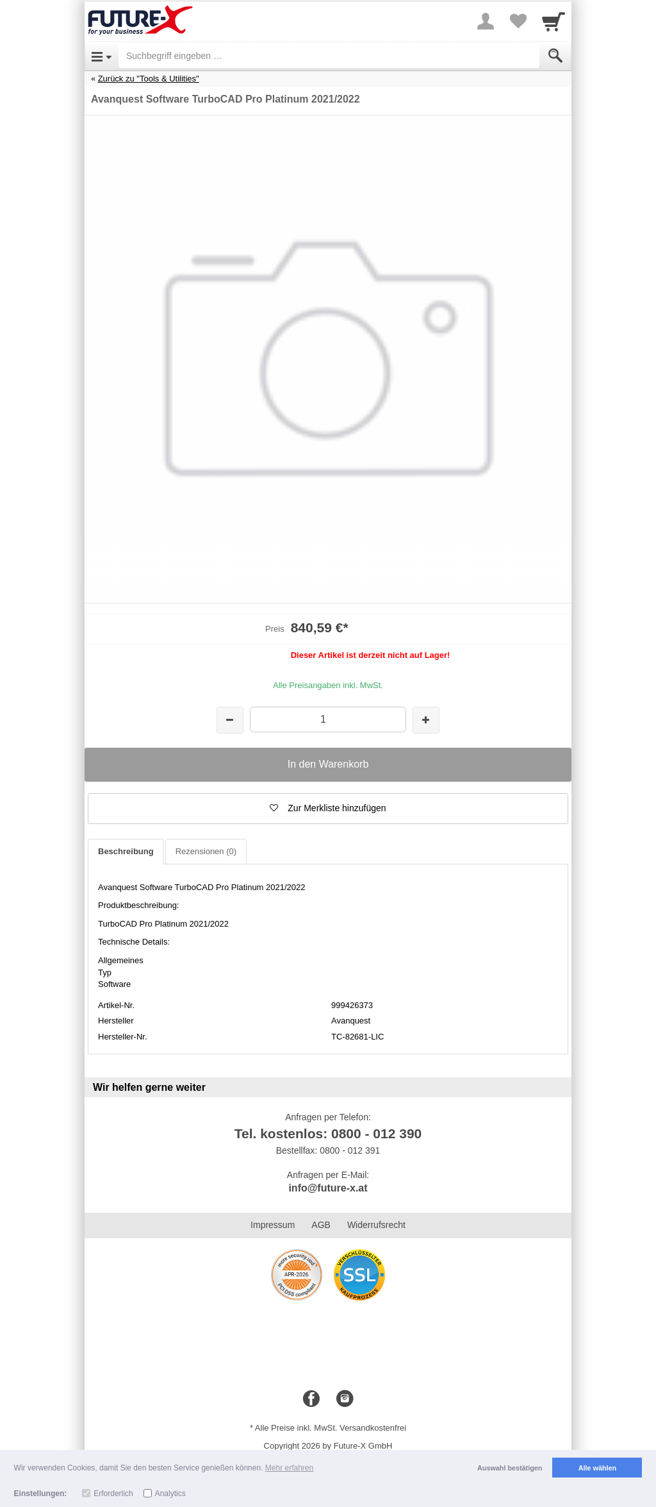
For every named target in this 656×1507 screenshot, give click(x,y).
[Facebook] (311, 1399)
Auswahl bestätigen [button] (509, 1468)
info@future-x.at (327, 1188)
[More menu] (485, 21)
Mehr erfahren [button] (289, 1467)
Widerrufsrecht (376, 1225)
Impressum (272, 1225)
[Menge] (328, 719)
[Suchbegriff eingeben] (329, 56)
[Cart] (553, 21)
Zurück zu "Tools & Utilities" (148, 78)
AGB (321, 1225)
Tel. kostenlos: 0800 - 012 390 (328, 1133)
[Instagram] (344, 1399)
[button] (328, 808)
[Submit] (555, 55)
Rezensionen (206, 851)
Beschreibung (126, 851)
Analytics (170, 1493)
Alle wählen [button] (597, 1468)
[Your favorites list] (517, 21)
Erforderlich (113, 1493)
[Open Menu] (101, 55)
